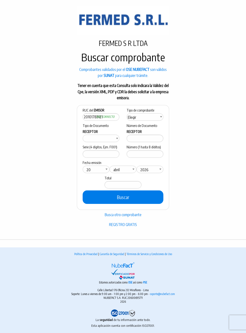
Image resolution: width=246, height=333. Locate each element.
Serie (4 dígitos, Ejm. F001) (100, 147)
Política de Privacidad (86, 254)
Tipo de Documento (96, 129)
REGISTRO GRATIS (123, 224)
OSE (130, 282)
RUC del (93, 110)
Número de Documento (142, 129)
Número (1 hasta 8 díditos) (144, 147)
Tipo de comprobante (140, 110)
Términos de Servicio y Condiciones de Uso (149, 254)
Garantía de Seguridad (112, 254)
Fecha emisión (92, 163)
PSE (145, 282)
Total (108, 178)
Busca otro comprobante (123, 214)
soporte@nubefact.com (162, 294)
